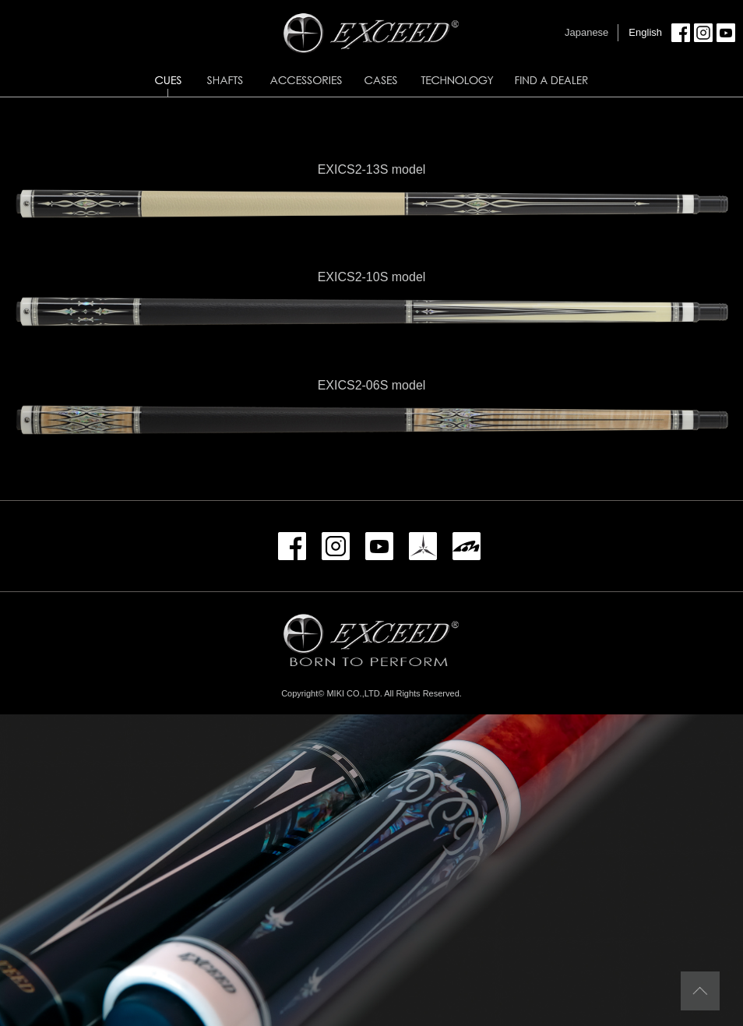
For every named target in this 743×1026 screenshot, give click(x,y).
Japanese (586, 32)
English (645, 32)
